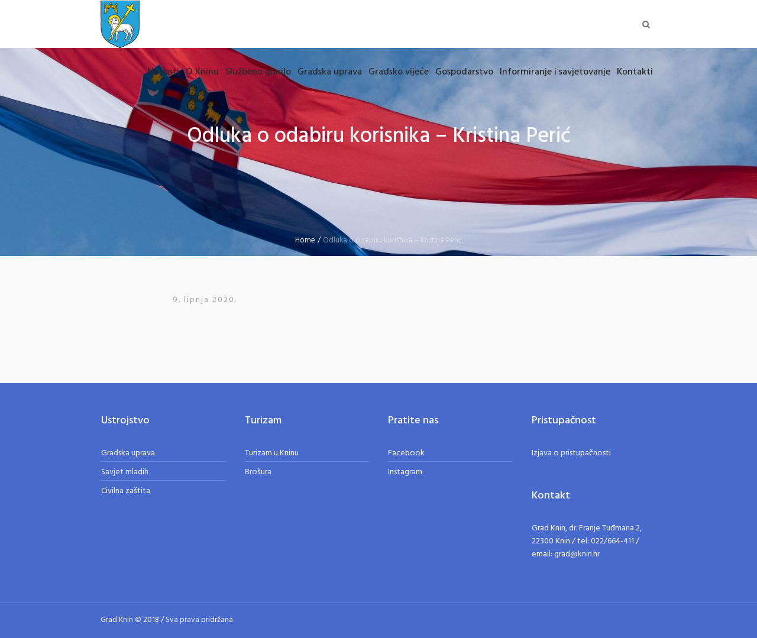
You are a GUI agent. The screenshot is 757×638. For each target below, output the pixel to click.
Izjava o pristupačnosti (571, 453)
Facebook (406, 453)
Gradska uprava (128, 453)
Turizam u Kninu (272, 453)
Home (305, 240)
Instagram (405, 472)
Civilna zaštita (125, 491)
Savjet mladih (124, 472)
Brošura (258, 472)
